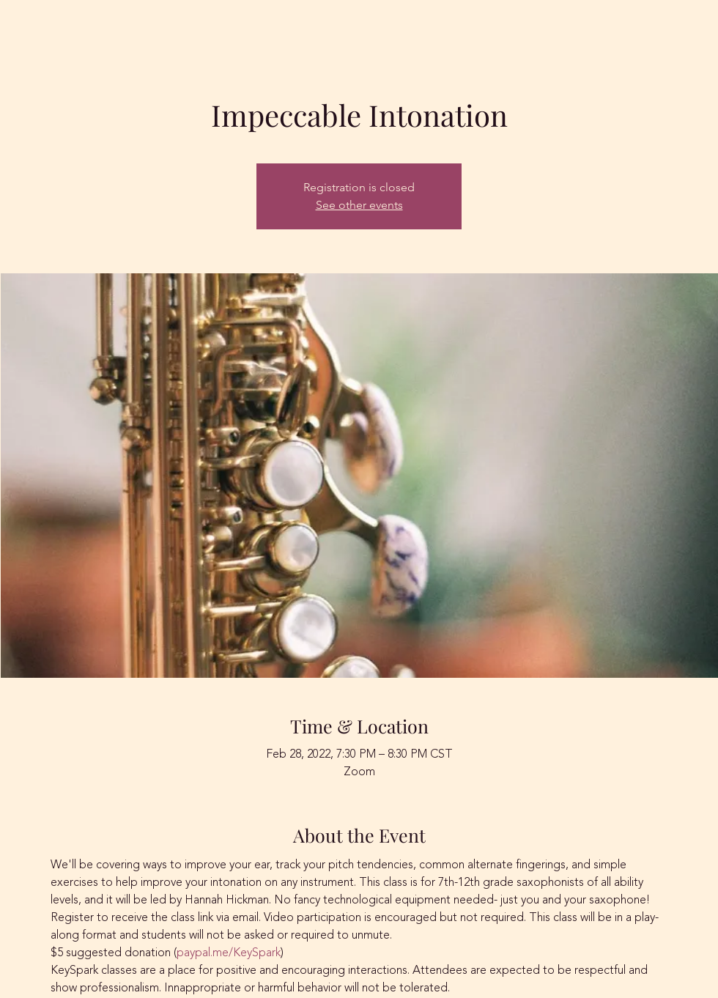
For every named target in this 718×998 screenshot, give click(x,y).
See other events (359, 205)
